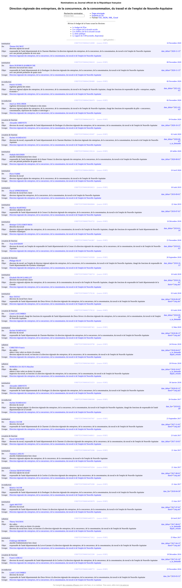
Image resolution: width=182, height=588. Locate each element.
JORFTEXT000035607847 (84, 419)
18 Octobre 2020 (175, 119)
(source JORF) (102, 43)
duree (170, 284)
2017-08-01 (175, 473)
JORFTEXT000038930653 (84, 187)
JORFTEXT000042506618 (84, 62)
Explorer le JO (98, 16)
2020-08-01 (175, 159)
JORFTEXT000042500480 (84, 81)
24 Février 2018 (175, 344)
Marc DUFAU (16, 297)
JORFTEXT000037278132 (84, 310)
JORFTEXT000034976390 (84, 484)
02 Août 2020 (176, 134)
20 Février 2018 (175, 363)
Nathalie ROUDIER (18, 155)
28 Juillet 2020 (175, 151)
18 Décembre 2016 (174, 554)
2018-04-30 (175, 491)
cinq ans (177, 284)
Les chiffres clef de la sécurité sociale (86, 32)
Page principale (98, 13)
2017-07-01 (175, 507)
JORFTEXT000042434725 (84, 119)
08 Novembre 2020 (174, 62)
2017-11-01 (175, 424)
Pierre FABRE (16, 174)
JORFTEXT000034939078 (84, 501)
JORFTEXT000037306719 (84, 274)
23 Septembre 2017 (174, 419)
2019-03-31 (175, 576)
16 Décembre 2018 (174, 221)
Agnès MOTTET (17, 505)
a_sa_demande (175, 143)
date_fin (169, 406)
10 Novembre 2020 (174, 43)
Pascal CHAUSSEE (18, 439)
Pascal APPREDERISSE (20, 191)
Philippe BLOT (16, 261)
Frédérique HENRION (19, 541)
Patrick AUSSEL (17, 85)
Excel (116, 18)
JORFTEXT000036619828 (84, 363)
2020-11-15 (175, 51)
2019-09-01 (175, 194)
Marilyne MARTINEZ (19, 208)
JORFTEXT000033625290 (84, 554)
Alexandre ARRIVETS (19, 123)
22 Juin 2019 (176, 204)
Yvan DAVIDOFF (17, 244)
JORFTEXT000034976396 (84, 450)
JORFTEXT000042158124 (84, 151)
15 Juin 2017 (176, 501)
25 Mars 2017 (176, 537)
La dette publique (78, 34)
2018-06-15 (175, 333)
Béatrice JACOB (17, 422)
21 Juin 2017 (176, 450)
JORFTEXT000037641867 (84, 240)
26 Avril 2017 (176, 518)
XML (110, 18)
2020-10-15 (175, 125)
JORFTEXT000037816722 (84, 221)
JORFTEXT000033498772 (84, 569)
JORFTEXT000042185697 (84, 134)
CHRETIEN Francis (18, 348)
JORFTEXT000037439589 (84, 257)
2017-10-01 (175, 441)
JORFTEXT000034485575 (84, 518)
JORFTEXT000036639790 (84, 344)
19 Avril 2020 (176, 170)
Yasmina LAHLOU (18, 454)
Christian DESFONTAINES (21, 471)
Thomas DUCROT (18, 46)
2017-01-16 (175, 559)
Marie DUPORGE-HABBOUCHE (23, 66)
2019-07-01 (175, 211)
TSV (100, 18)
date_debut (165, 51)
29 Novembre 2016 (174, 569)
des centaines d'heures (71, 585)
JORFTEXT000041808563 (84, 170)
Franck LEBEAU (17, 558)
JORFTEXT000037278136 (84, 293)
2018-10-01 (175, 369)
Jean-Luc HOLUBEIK (19, 104)
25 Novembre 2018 (174, 240)
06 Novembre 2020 (174, 81)
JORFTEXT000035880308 (84, 399)
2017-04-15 (175, 543)
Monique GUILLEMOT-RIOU (22, 225)
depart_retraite (175, 354)
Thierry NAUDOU (18, 522)
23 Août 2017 (176, 435)
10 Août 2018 (176, 274)
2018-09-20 (175, 299)
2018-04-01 (175, 350)
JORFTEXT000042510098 (84, 43)
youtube (91, 36)
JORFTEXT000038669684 (84, 204)
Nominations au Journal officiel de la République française (91, 3)
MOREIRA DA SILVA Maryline (23, 367)
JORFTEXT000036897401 (84, 327)
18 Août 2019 (176, 187)
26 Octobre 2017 (175, 399)
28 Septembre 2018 (174, 257)
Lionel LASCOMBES (19, 314)
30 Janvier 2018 (175, 382)
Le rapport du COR (79, 36)
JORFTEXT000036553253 (84, 382)
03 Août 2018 (176, 293)
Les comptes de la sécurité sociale (85, 29)
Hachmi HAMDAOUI (19, 138)
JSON (105, 18)
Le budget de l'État (79, 27)
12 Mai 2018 (176, 327)
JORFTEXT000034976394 (84, 467)
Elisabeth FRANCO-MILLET (22, 278)
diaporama (99, 36)
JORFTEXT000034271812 (84, 537)
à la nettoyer (124, 585)
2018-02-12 (175, 388)
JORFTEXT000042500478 (84, 100)
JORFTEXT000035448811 (84, 435)
